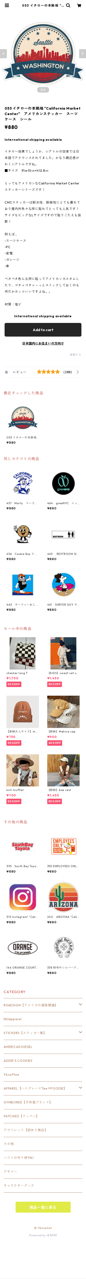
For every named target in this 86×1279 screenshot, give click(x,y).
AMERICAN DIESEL (18, 1047)
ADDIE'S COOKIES (18, 1061)
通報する (75, 354)
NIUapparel (13, 1019)
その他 (9, 1144)
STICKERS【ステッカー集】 (25, 1033)
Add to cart (43, 329)
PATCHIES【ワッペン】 (21, 1116)
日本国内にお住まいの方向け (43, 343)
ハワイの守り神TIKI (19, 1158)
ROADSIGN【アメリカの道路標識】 (31, 1005)
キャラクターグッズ (19, 1185)
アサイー (10, 1172)
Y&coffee (11, 1075)
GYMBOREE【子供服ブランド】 (28, 1102)
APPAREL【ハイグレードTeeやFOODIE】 (35, 1088)
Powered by (43, 1235)
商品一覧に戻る (43, 1207)
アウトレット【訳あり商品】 (26, 1130)
